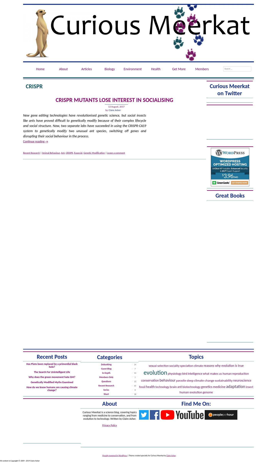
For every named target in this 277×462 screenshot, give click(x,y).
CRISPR (69, 152)
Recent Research (31, 152)
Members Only (106, 377)
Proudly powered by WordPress (115, 455)
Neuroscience (242, 380)
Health (155, 69)
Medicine (219, 387)
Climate (198, 366)
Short (106, 394)
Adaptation (235, 386)
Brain (173, 387)
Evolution (155, 372)
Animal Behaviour (51, 152)
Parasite (181, 380)
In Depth (106, 373)
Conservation (150, 380)
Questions (106, 381)
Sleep (190, 380)
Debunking (106, 364)
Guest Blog (106, 368)
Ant (63, 152)
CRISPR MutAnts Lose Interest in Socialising (114, 99)
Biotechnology (191, 387)
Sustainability (224, 381)
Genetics (206, 387)
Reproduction (240, 373)
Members (202, 69)
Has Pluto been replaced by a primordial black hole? (52, 365)
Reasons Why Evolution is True (224, 366)
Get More (179, 69)
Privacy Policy (109, 425)
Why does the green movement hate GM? (52, 377)
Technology (162, 387)
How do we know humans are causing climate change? (52, 389)
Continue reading (35, 141)
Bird (184, 373)
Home (40, 69)
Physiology (175, 374)
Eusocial (78, 152)
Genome (208, 392)
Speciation (186, 366)
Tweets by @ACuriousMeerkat (229, 101)
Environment (133, 69)
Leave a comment (116, 152)
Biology (109, 69)
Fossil (142, 387)
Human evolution (190, 392)
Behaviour (167, 380)
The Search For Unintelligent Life (52, 372)
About (63, 69)
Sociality (174, 366)
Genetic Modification (94, 152)
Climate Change (204, 381)
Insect (249, 387)
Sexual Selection (159, 366)
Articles (86, 69)
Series (106, 390)
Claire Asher (115, 110)
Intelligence (195, 373)
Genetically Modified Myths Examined (52, 382)
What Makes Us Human (217, 373)
